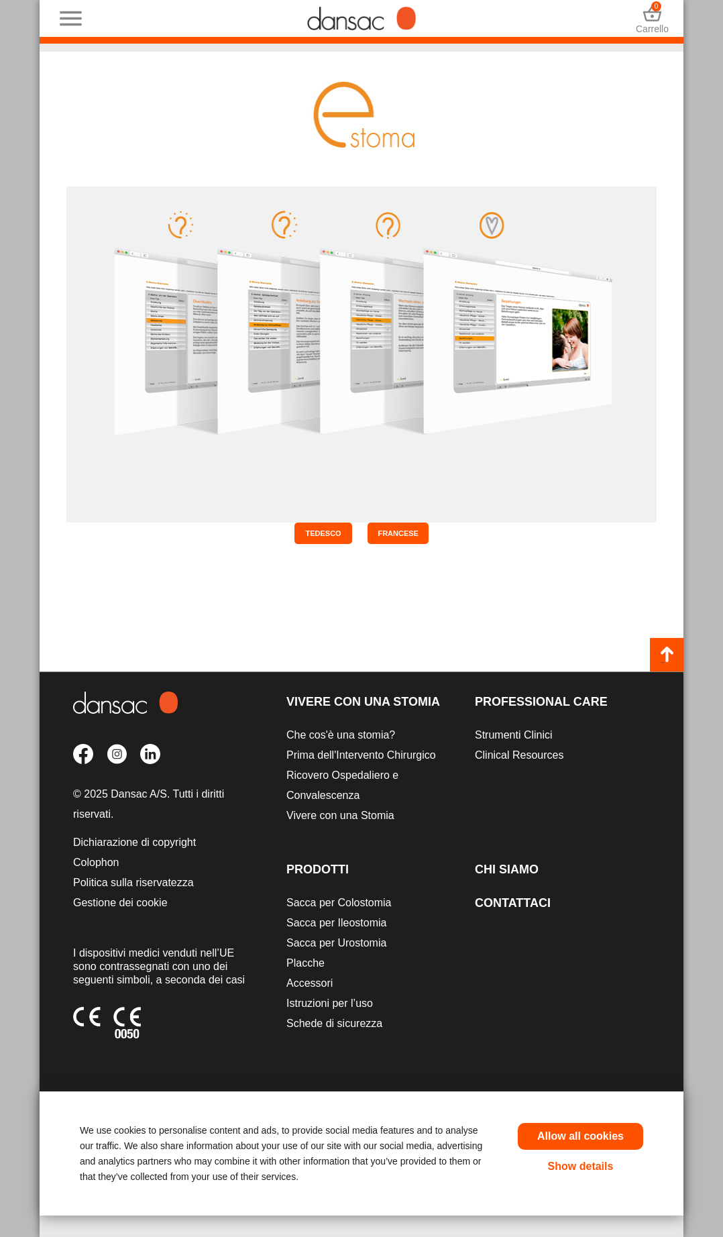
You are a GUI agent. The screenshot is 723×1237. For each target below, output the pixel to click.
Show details (581, 1166)
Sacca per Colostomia (339, 902)
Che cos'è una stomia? (340, 735)
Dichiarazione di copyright (134, 842)
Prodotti (317, 869)
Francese (398, 533)
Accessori (309, 983)
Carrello (652, 18)
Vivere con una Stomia (363, 701)
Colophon (96, 862)
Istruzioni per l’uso (329, 1003)
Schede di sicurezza (334, 1023)
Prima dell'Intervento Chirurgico (361, 755)
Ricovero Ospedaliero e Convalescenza (342, 785)
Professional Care (541, 701)
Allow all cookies (580, 1136)
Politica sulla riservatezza (133, 882)
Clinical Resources (519, 755)
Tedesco (323, 533)
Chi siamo (507, 869)
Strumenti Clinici (514, 735)
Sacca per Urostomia (336, 943)
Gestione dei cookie (120, 902)
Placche (305, 963)
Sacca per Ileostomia (336, 922)
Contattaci (513, 903)
